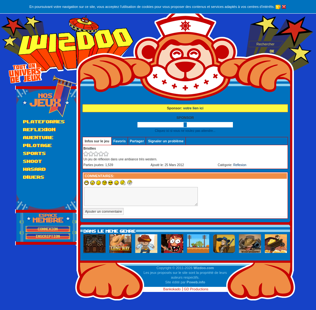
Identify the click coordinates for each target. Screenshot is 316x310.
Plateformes (44, 121)
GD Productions (196, 289)
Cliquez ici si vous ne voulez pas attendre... (185, 130)
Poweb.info (196, 282)
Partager (137, 141)
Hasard (34, 169)
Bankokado (172, 289)
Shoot (32, 161)
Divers (33, 177)
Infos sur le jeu (97, 141)
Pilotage (37, 145)
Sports (34, 153)
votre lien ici (193, 108)
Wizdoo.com (203, 268)
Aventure (38, 137)
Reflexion (39, 129)
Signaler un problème (165, 141)
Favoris (119, 141)
